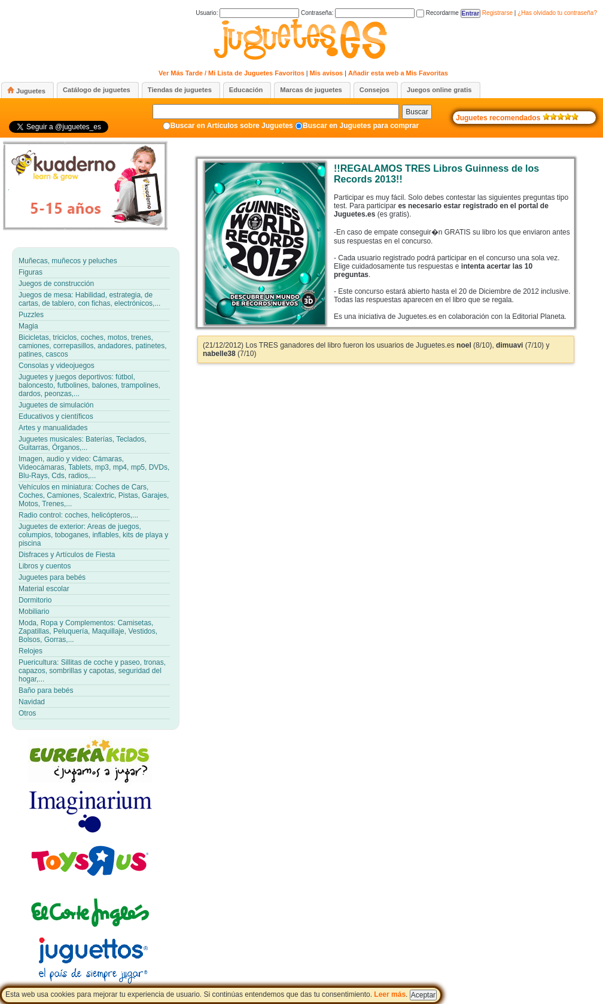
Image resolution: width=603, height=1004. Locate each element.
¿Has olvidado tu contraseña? (557, 13)
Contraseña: (358, 13)
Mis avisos (326, 73)
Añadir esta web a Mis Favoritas (398, 73)
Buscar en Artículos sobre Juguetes (231, 125)
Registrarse (497, 13)
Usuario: (247, 13)
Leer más (390, 994)
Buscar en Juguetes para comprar (361, 125)
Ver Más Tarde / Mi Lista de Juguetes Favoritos (231, 73)
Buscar (417, 112)
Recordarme (437, 13)
